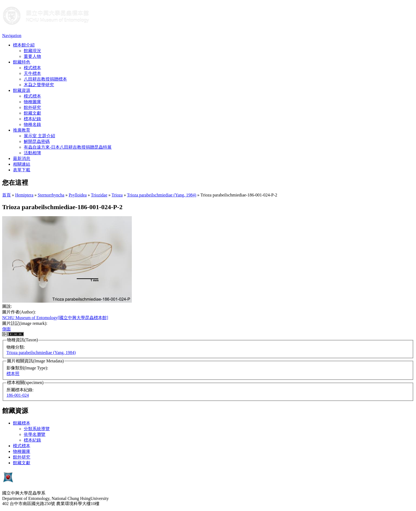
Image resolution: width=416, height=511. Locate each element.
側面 (6, 329)
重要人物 (32, 56)
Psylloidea (78, 195)
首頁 (6, 195)
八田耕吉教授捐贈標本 (45, 79)
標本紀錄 (32, 118)
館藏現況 (32, 50)
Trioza (117, 195)
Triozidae (99, 195)
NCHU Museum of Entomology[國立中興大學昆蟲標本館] (55, 317)
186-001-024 (17, 395)
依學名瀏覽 (34, 434)
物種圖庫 (32, 101)
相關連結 (21, 164)
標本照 (12, 373)
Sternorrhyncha (51, 195)
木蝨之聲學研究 (39, 84)
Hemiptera (24, 195)
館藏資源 (21, 90)
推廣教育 (21, 130)
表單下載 (21, 170)
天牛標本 (32, 73)
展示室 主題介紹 (39, 135)
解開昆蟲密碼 (37, 141)
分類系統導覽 (37, 428)
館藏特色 (21, 62)
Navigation (11, 35)
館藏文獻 (32, 113)
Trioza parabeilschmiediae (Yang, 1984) (161, 195)
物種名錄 (32, 124)
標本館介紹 (24, 45)
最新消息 (21, 158)
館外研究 (32, 107)
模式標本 (32, 67)
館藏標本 (21, 423)
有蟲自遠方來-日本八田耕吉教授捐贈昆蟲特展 (68, 147)
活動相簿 (32, 153)
